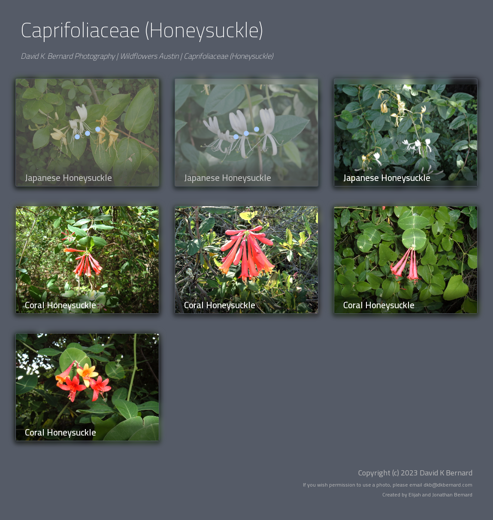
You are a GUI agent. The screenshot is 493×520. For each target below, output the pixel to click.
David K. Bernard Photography (68, 56)
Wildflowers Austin (149, 56)
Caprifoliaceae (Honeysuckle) (228, 56)
